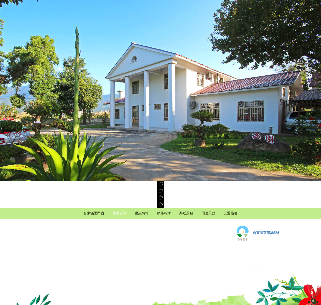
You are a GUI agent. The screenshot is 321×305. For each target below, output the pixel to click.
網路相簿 (164, 213)
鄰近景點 (186, 213)
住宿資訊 (119, 213)
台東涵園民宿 (94, 213)
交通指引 (230, 213)
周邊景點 (208, 213)
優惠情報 (142, 213)
